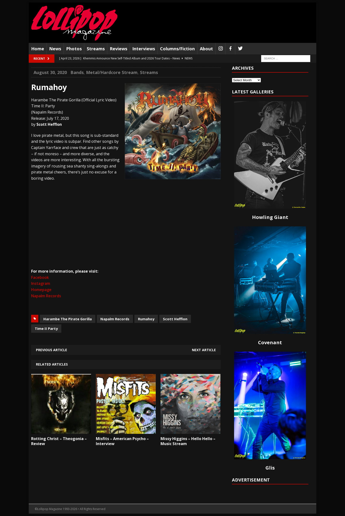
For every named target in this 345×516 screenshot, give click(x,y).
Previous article (51, 350)
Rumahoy (146, 318)
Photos (74, 49)
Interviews (143, 49)
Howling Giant (270, 217)
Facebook (40, 277)
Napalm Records (46, 295)
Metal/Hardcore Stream (112, 72)
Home (37, 49)
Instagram (40, 283)
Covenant (270, 342)
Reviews (118, 49)
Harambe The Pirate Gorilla (67, 318)
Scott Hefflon (175, 318)
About (206, 49)
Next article (204, 350)
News (55, 49)
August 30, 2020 (50, 72)
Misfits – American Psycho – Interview (122, 441)
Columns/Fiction (177, 49)
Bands (77, 72)
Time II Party (46, 328)
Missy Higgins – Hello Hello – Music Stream (188, 441)
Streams (96, 49)
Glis (270, 467)
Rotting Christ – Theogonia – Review (59, 441)
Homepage (41, 289)
